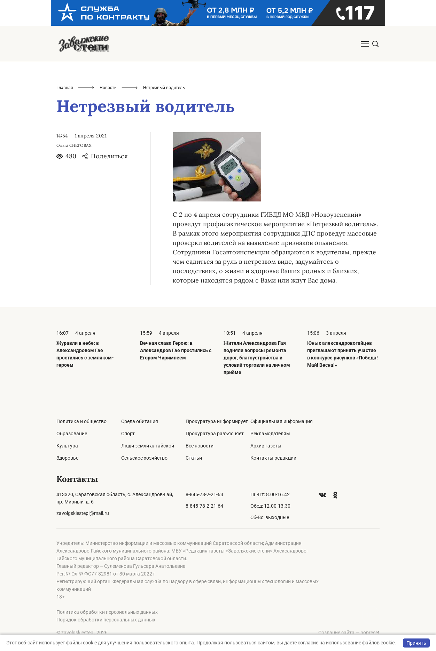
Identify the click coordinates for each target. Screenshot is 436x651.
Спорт (128, 433)
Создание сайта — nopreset (349, 632)
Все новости (199, 445)
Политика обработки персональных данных (107, 612)
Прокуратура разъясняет (215, 433)
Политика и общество (81, 421)
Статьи (194, 458)
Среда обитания (139, 421)
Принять (416, 643)
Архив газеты (265, 445)
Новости (108, 87)
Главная (64, 87)
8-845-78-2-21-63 (204, 494)
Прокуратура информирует (217, 421)
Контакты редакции (273, 458)
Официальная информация (281, 421)
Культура (67, 445)
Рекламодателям (270, 433)
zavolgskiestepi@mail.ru (82, 513)
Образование (71, 433)
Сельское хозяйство (144, 458)
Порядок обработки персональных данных (105, 619)
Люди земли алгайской (147, 445)
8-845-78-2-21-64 (204, 506)
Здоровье (67, 458)
